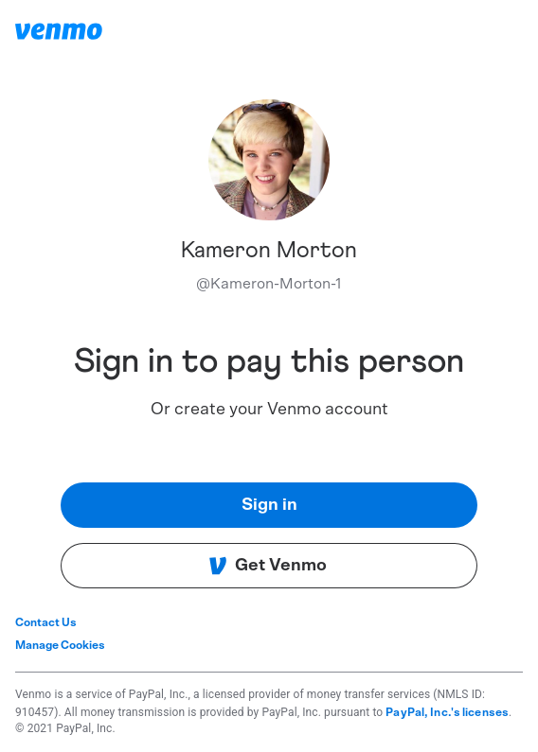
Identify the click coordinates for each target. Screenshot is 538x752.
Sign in (269, 505)
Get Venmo (267, 565)
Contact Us (46, 622)
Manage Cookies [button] (60, 645)
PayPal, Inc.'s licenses (447, 712)
